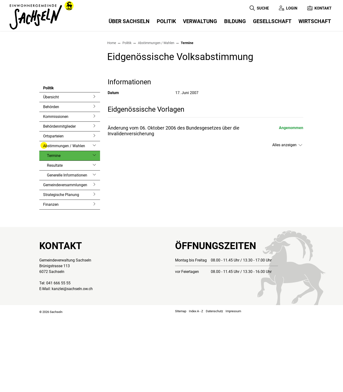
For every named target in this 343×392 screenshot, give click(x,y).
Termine (60, 231)
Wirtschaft (314, 21)
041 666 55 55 (58, 358)
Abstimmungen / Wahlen (64, 220)
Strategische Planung (61, 269)
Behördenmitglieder (59, 201)
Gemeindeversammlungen (65, 259)
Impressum (233, 386)
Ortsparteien (53, 211)
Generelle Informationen (67, 250)
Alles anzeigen (284, 219)
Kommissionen (55, 191)
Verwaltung (200, 21)
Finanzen (51, 279)
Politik (166, 21)
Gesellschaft (272, 21)
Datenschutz (214, 386)
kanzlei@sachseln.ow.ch (72, 363)
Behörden (51, 181)
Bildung (235, 21)
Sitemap (180, 386)
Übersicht (51, 172)
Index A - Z (196, 386)
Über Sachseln (129, 21)
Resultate (55, 240)
